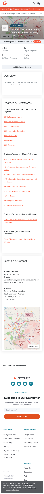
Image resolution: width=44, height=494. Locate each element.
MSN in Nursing (9, 196)
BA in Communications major (14, 122)
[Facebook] (19, 384)
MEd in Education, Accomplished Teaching (19, 174)
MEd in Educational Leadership (15, 186)
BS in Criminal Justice (11, 126)
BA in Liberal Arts (10, 136)
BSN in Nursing (9, 140)
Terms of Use (8, 479)
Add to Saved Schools (22, 67)
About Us (27, 468)
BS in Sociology (9, 145)
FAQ (25, 476)
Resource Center (30, 447)
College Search (29, 435)
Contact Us (28, 472)
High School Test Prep (11, 450)
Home (3, 9)
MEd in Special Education (13, 201)
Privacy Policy (9, 476)
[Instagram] (31, 384)
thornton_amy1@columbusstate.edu (24, 280)
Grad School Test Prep (12, 439)
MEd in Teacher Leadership (13, 205)
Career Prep (8, 443)
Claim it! (37, 42)
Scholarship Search (31, 443)
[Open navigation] (38, 3)
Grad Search (28, 439)
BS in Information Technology (14, 131)
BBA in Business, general (13, 117)
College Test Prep (10, 435)
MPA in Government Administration (17, 191)
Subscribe (22, 416)
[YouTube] (25, 384)
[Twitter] (13, 384)
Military (6, 447)
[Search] (34, 3)
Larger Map (33, 346)
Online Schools (13, 9)
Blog (25, 480)
